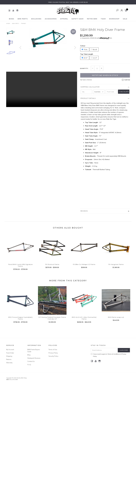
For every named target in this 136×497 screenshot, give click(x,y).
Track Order (10, 353)
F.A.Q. (29, 364)
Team (103, 19)
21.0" (94, 58)
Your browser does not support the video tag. (41, 89)
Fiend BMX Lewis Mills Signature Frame (20, 268)
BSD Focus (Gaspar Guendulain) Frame (20, 321)
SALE (125, 19)
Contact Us (31, 361)
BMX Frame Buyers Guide (33, 350)
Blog (28, 355)
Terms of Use (53, 349)
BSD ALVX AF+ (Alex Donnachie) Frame (84, 321)
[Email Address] (104, 350)
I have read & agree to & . (108, 355)
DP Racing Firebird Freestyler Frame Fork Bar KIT (52, 321)
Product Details (88, 98)
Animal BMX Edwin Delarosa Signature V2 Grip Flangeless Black (21, 487)
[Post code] (111, 92)
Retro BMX (92, 19)
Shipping (9, 356)
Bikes (11, 19)
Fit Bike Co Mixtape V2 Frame (84, 268)
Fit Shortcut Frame (52, 268)
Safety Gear (77, 19)
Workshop (114, 19)
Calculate (124, 92)
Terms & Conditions (114, 354)
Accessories (51, 19)
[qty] (86, 92)
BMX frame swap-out (116, 320)
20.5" (85, 58)
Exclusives (36, 19)
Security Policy (53, 356)
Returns (8, 359)
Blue (94, 50)
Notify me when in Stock (105, 75)
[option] (47, 38)
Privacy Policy (53, 353)
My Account (10, 349)
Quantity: (84, 68)
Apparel (64, 19)
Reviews (84, 211)
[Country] (98, 92)
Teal (85, 50)
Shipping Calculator (90, 87)
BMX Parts (23, 19)
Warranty (9, 363)
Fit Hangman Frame (116, 268)
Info (111, 38)
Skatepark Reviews (33, 358)
